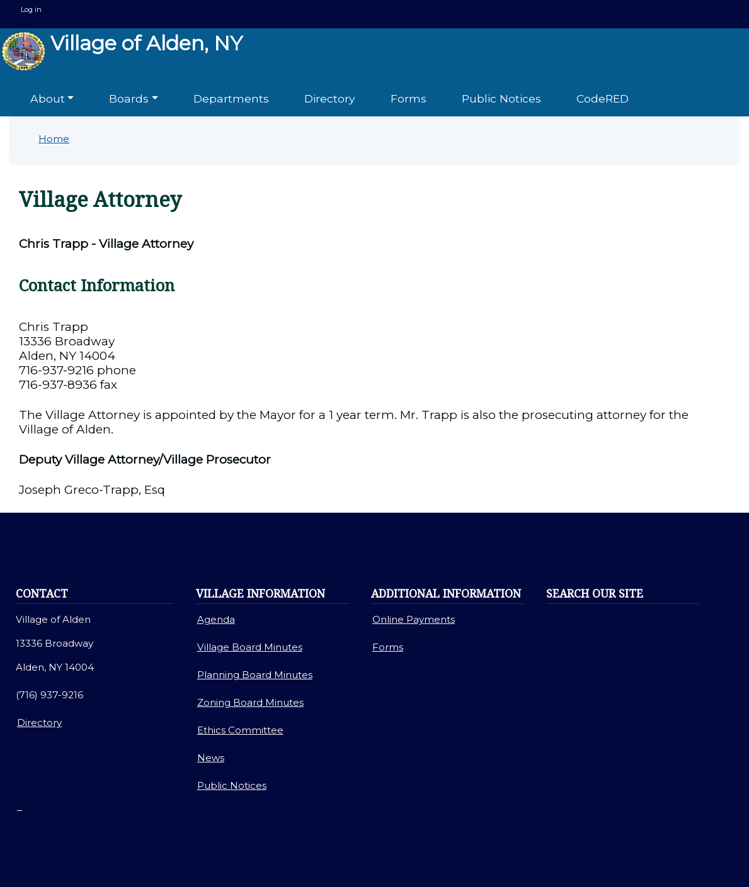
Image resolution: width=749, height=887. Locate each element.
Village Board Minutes (249, 647)
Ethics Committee (240, 730)
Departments (231, 98)
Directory (329, 98)
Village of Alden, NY (122, 51)
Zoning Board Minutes (250, 702)
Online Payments (413, 619)
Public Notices (501, 98)
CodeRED (602, 98)
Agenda (216, 619)
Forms (408, 98)
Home (53, 139)
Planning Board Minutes (254, 675)
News (210, 758)
